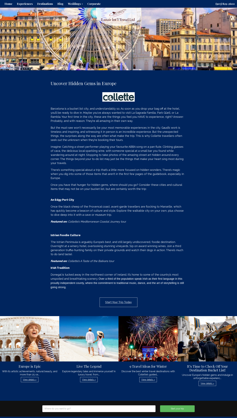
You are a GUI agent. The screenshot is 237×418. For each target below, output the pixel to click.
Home (8, 4)
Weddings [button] (75, 4)
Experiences (25, 4)
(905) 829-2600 (225, 4)
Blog (60, 4)
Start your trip (177, 408)
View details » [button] (29, 379)
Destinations (45, 4)
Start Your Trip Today (118, 302)
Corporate (94, 4)
